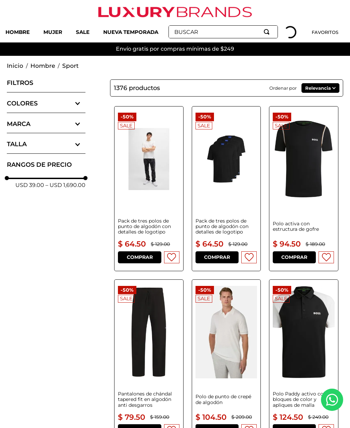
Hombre (42, 66)
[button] (46, 103)
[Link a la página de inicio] (15, 66)
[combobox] (223, 31)
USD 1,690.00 (65, 185)
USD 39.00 (29, 185)
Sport (70, 66)
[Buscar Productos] (268, 32)
